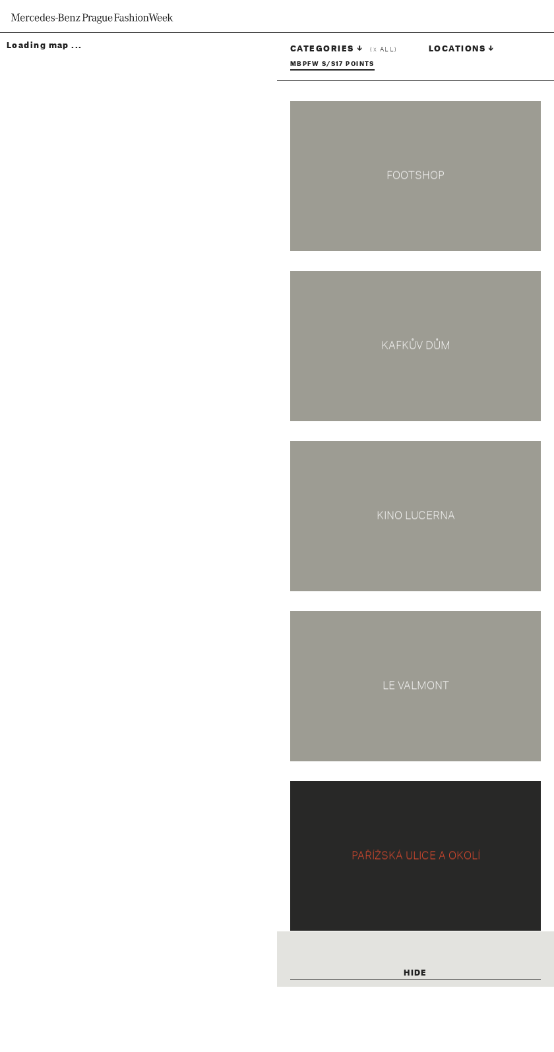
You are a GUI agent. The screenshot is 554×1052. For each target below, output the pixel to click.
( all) (383, 50)
